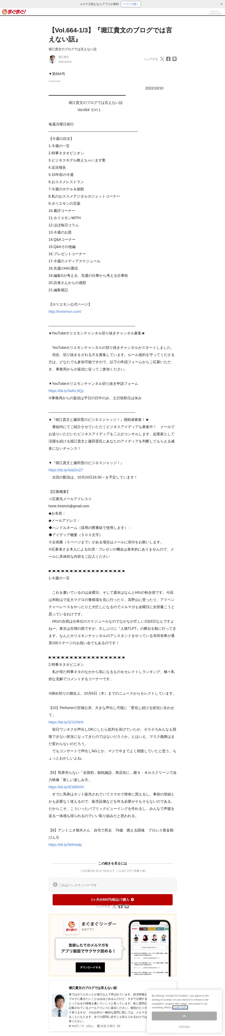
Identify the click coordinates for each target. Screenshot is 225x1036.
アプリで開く (130, 4)
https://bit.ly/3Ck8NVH (66, 787)
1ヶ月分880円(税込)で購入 (112, 900)
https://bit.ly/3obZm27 (66, 470)
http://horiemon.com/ (65, 312)
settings (184, 1026)
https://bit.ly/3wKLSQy (66, 391)
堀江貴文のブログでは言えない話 (73, 49)
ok (184, 1015)
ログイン (214, 12)
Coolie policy (180, 1007)
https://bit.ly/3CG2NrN (66, 723)
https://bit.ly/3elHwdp (65, 845)
